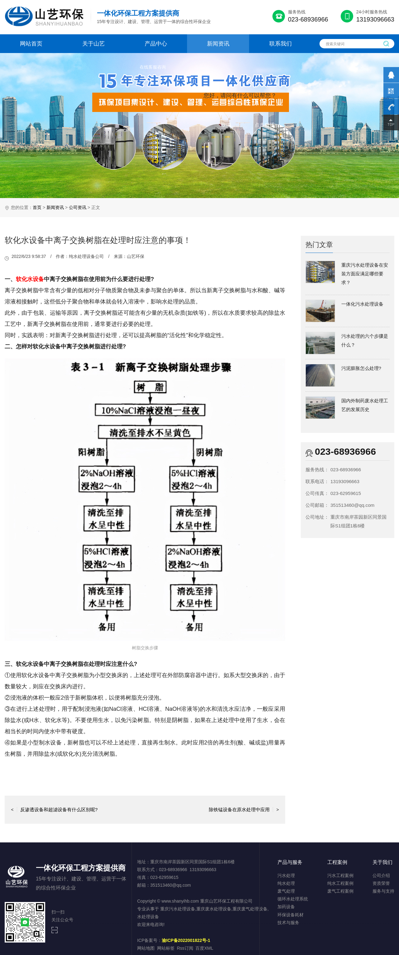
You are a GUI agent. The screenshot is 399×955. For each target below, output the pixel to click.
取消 (226, 125)
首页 (37, 207)
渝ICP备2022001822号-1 (186, 940)
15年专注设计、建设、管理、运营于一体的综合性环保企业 (154, 16)
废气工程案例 (340, 891)
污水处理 (286, 875)
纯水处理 (286, 883)
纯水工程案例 (340, 883)
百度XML (204, 948)
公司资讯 (77, 207)
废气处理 (286, 891)
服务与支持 (383, 891)
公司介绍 (381, 875)
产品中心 (156, 44)
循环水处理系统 (292, 898)
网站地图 (146, 948)
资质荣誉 (381, 883)
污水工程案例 (340, 875)
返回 (145, 809)
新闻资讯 (218, 44)
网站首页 (31, 44)
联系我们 (280, 44)
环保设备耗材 (290, 914)
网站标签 (166, 948)
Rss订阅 (185, 948)
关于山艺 (93, 44)
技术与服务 (288, 922)
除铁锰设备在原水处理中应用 (244, 809)
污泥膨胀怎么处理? (361, 368)
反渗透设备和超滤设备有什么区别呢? (54, 809)
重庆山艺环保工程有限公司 (226, 901)
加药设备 (286, 906)
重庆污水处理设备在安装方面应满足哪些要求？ (364, 273)
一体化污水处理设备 (362, 304)
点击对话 (265, 125)
